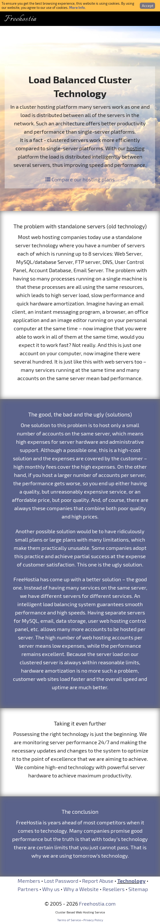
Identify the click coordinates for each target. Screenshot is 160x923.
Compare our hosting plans (80, 179)
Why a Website (81, 889)
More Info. (77, 7)
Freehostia (20, 19)
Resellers (114, 889)
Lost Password (61, 881)
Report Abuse (97, 881)
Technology (131, 881)
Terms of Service (69, 920)
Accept (147, 5)
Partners (28, 889)
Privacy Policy (93, 920)
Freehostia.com (97, 903)
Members (29, 881)
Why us (51, 889)
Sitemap (138, 889)
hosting (135, 148)
